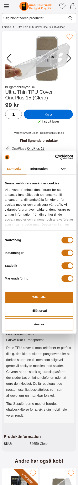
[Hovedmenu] (6, 6)
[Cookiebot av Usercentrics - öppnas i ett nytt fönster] (55, 157)
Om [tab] (64, 168)
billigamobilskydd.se (20, 87)
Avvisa (39, 324)
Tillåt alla (39, 297)
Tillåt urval (39, 310)
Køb (48, 114)
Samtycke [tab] (14, 168)
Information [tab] (39, 168)
